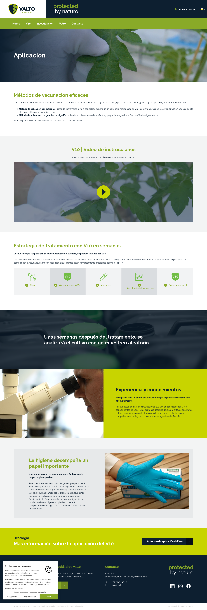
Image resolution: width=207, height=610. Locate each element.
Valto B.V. (21, 9)
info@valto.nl (118, 585)
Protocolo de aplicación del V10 (165, 541)
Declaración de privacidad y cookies (70, 606)
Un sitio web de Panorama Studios (180, 606)
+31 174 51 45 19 (185, 9)
